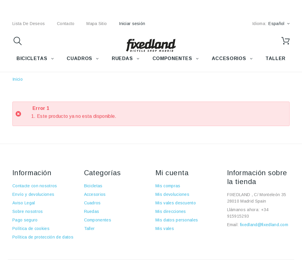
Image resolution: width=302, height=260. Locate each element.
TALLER (275, 58)
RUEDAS (122, 58)
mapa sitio (96, 23)
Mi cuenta (171, 173)
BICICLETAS (32, 58)
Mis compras (167, 185)
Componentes (97, 220)
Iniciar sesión (132, 23)
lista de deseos (28, 23)
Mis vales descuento (175, 203)
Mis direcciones (170, 211)
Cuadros (92, 203)
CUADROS (79, 58)
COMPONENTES (172, 58)
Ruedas (91, 211)
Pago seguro (25, 220)
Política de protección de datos (42, 237)
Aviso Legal (23, 203)
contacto (65, 23)
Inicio (17, 79)
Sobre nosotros (27, 211)
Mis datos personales (176, 220)
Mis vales (164, 228)
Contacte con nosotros (34, 185)
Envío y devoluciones (33, 194)
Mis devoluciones (172, 194)
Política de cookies (31, 228)
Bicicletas (93, 185)
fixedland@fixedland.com (264, 224)
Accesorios (95, 194)
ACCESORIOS (229, 58)
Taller (89, 228)
